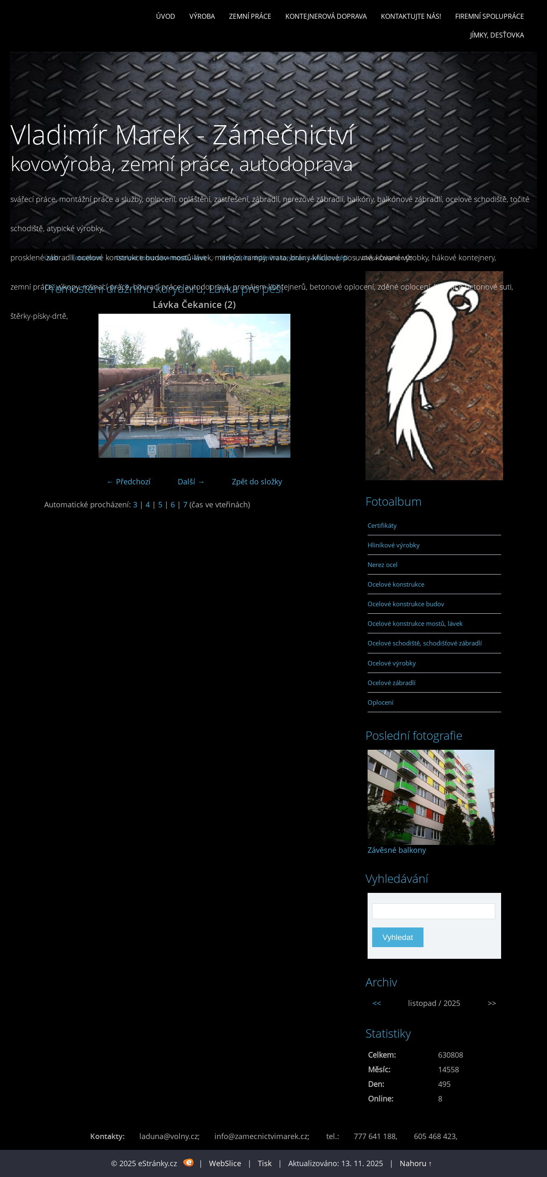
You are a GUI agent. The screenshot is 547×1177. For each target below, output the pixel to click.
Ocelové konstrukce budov (406, 604)
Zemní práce (250, 16)
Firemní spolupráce (489, 16)
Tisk (265, 1163)
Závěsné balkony (397, 850)
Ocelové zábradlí (392, 682)
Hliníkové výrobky (394, 545)
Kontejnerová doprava (326, 16)
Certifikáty (382, 525)
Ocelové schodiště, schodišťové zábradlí (425, 643)
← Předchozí (128, 481)
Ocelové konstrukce (396, 584)
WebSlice (225, 1163)
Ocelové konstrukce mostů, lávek (415, 623)
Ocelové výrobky (392, 663)
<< (377, 1003)
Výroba (202, 16)
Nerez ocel (383, 564)
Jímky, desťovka (497, 35)
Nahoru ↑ (416, 1163)
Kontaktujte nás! (411, 16)
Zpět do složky (257, 481)
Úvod (165, 16)
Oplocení (380, 702)
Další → (191, 481)
